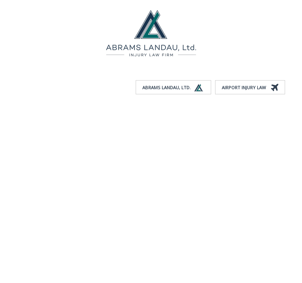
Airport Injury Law (250, 87)
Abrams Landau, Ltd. (173, 88)
